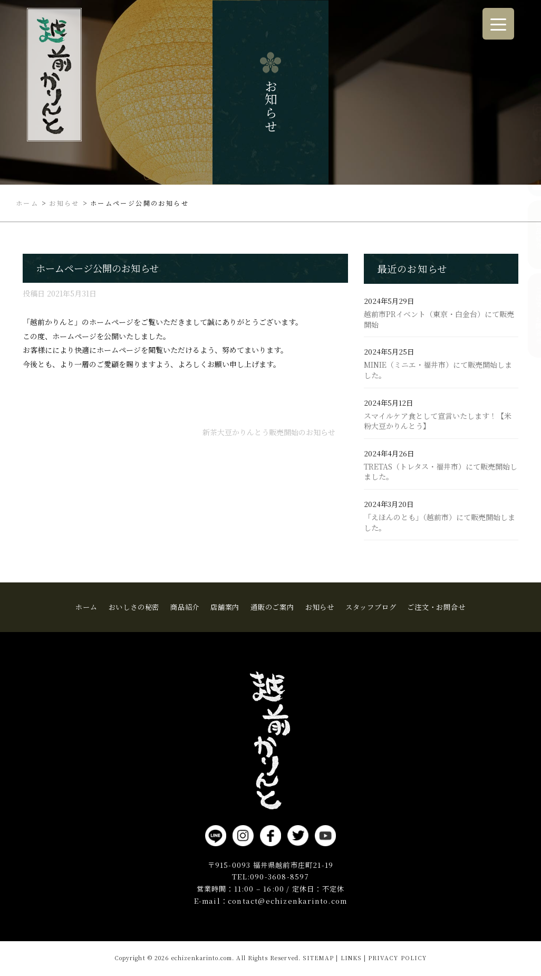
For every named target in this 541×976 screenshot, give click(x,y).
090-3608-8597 (279, 877)
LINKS (351, 958)
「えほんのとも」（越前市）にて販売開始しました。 (439, 522)
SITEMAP (318, 958)
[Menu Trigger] (498, 24)
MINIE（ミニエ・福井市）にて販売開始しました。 (438, 370)
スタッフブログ (371, 607)
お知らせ (319, 607)
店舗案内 (224, 607)
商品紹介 (530, 235)
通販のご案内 (272, 607)
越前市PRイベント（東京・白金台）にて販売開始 (439, 319)
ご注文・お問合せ (530, 315)
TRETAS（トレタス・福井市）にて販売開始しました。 (440, 472)
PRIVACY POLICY (397, 958)
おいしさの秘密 (134, 607)
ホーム (86, 607)
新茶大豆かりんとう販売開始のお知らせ (268, 432)
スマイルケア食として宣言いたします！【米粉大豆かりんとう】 (437, 421)
